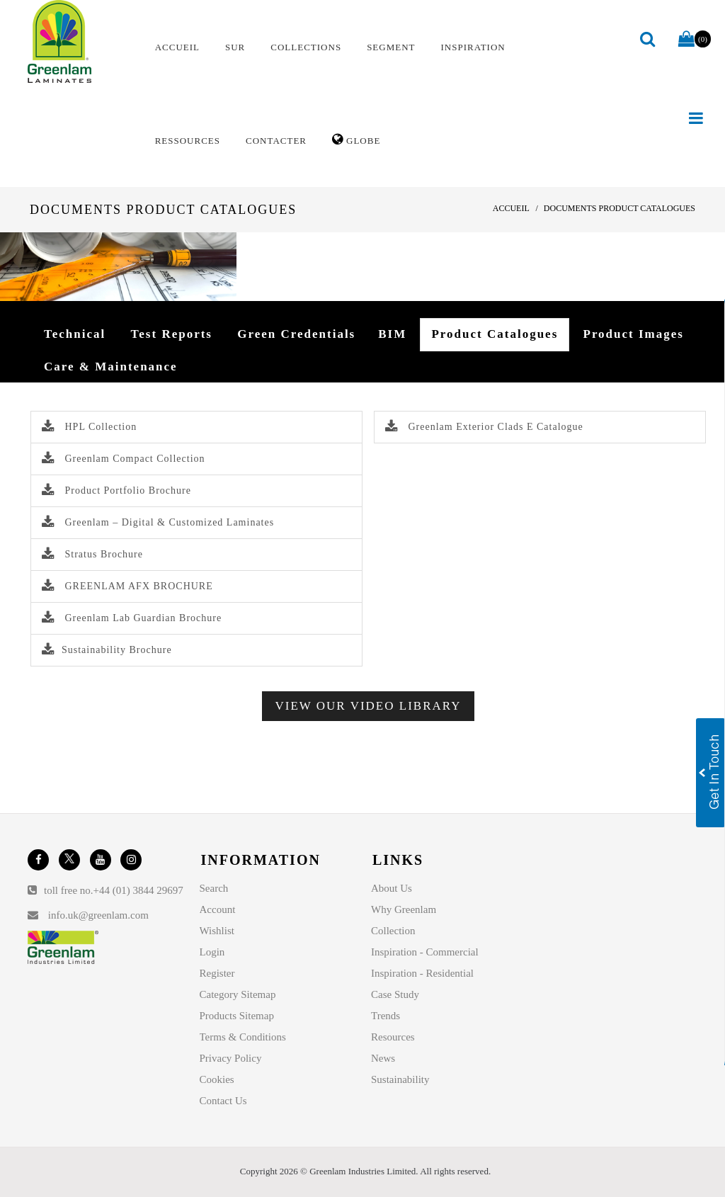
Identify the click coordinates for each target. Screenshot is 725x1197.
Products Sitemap (237, 1015)
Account (218, 909)
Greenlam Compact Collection (123, 458)
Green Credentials (296, 334)
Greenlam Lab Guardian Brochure (132, 618)
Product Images (633, 334)
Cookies (217, 1079)
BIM (392, 334)
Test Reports (171, 334)
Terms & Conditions (243, 1037)
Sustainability (400, 1079)
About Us (391, 888)
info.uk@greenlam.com (98, 915)
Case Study (395, 994)
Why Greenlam (403, 909)
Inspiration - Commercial (425, 952)
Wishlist (217, 930)
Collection (393, 930)
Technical (74, 334)
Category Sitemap (238, 994)
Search (214, 888)
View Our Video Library (368, 706)
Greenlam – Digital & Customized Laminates (158, 522)
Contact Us (223, 1100)
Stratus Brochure (92, 554)
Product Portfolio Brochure (116, 490)
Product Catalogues (494, 334)
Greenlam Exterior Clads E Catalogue (484, 426)
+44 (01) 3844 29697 (138, 890)
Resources (393, 1037)
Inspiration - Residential (422, 973)
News (383, 1058)
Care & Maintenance (111, 366)
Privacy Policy (231, 1058)
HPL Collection (89, 426)
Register (217, 973)
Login (212, 952)
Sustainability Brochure (107, 650)
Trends (385, 1015)
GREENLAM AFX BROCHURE (127, 586)
